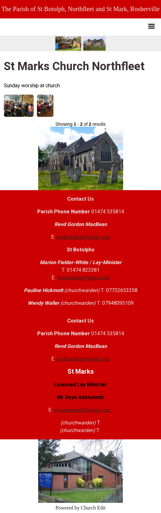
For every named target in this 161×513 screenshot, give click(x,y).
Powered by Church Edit (80, 507)
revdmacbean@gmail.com (83, 237)
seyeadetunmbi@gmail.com (82, 410)
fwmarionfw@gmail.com (83, 277)
